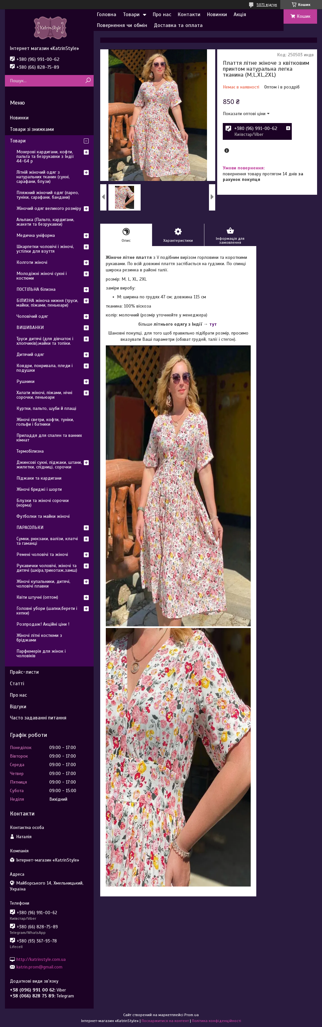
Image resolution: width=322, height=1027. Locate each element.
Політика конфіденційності (216, 1020)
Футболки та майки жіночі (43, 516)
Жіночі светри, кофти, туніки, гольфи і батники (45, 422)
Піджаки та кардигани (38, 478)
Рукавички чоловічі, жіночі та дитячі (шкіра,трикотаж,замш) (46, 568)
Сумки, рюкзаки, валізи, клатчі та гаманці (47, 541)
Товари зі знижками (32, 129)
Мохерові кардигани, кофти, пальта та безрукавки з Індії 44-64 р (45, 156)
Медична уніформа (35, 235)
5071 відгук (267, 4)
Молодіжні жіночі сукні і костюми (41, 276)
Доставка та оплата (178, 25)
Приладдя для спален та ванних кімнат (49, 438)
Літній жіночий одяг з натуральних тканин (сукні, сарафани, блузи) (43, 176)
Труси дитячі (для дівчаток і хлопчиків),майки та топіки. (44, 341)
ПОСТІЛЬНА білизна (36, 289)
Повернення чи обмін (122, 25)
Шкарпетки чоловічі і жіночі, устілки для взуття (45, 249)
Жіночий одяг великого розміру (48, 208)
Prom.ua (191, 1015)
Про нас (162, 14)
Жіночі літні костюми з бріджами (39, 638)
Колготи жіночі (31, 262)
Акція (240, 14)
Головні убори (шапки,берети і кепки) (46, 611)
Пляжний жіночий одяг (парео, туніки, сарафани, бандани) (47, 195)
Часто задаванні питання (38, 718)
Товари (131, 14)
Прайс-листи (24, 672)
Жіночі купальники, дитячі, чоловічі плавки (43, 584)
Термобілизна (30, 451)
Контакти (189, 14)
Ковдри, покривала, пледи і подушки (44, 368)
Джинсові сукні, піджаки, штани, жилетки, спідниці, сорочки (49, 465)
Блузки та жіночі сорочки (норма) (42, 503)
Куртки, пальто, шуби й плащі (46, 408)
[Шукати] (88, 81)
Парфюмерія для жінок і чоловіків (41, 653)
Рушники (25, 381)
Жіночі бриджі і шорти (39, 489)
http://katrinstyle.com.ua (41, 959)
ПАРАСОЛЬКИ (29, 527)
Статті (17, 684)
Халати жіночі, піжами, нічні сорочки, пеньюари (44, 395)
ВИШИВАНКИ (30, 327)
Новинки (217, 14)
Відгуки (18, 707)
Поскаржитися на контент (165, 1020)
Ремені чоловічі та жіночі (42, 554)
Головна (106, 14)
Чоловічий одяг (32, 316)
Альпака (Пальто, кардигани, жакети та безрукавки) (45, 222)
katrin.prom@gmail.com (39, 967)
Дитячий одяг (30, 354)
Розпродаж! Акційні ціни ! (42, 624)
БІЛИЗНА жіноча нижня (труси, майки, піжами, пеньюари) (47, 303)
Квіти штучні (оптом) (37, 597)
